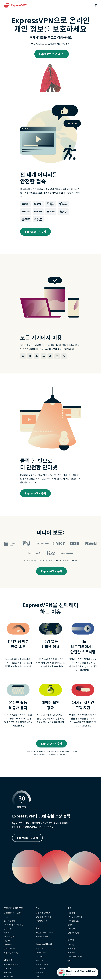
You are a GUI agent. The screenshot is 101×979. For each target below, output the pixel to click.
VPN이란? (71, 944)
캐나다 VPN (8, 976)
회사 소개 (39, 948)
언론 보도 (39, 972)
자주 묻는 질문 (73, 920)
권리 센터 (39, 956)
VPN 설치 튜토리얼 (74, 916)
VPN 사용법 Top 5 (74, 956)
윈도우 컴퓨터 (9, 920)
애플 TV (7, 940)
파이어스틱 (8, 944)
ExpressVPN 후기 (43, 964)
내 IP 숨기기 (72, 952)
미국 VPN (7, 968)
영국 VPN (7, 972)
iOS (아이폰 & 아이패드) (13, 924)
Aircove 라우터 (42, 936)
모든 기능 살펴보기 (43, 912)
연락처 (70, 924)
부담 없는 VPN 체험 (43, 916)
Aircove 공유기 (10, 936)
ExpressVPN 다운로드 (13, 912)
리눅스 (6, 932)
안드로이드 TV (9, 948)
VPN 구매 (71, 928)
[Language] (95, 5)
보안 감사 (39, 960)
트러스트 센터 (41, 952)
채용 (37, 976)
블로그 (70, 960)
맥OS (6, 916)
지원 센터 (71, 912)
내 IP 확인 (71, 948)
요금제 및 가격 (41, 920)
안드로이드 (8, 928)
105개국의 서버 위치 (12, 964)
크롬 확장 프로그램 (11, 952)
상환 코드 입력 (73, 932)
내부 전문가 (40, 968)
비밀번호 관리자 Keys (44, 932)
